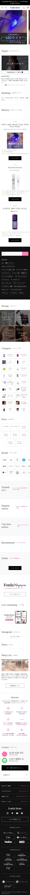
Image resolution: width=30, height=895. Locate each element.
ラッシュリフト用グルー (8, 276)
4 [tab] (13, 42)
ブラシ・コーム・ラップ (19, 283)
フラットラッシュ (6, 273)
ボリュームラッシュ (6, 283)
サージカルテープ (15, 279)
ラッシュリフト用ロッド (22, 269)
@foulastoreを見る (15, 636)
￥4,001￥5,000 (24, 434)
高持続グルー (24, 273)
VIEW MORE (15, 158)
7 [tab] (17, 42)
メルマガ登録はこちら (15, 819)
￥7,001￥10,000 (19, 442)
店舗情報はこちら (15, 685)
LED (3, 263)
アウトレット (5, 293)
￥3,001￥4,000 (15, 434)
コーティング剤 (16, 273)
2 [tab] (11, 42)
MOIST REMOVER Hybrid (20, 286)
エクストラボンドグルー (17, 289)
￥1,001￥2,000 (24, 427)
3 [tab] (12, 42)
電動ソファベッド (9, 263)
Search (25, 253)
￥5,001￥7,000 (10, 442)
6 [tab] (16, 42)
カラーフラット (5, 279)
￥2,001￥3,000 (6, 434)
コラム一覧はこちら (15, 594)
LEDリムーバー (5, 289)
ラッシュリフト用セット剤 (8, 269)
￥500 (6, 426)
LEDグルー (21, 293)
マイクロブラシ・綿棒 (7, 286)
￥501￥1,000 (15, 426)
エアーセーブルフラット (21, 276)
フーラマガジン (13, 293)
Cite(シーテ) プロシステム (8, 266)
